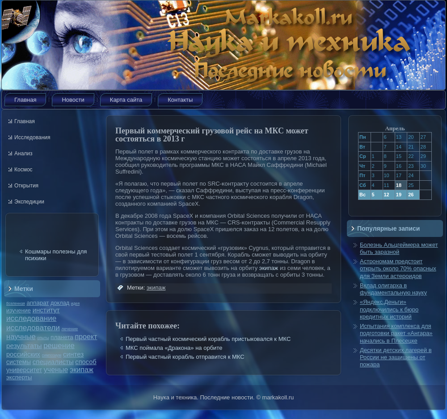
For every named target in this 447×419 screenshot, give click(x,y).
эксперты (19, 377)
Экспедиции (29, 202)
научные (21, 336)
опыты (43, 338)
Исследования (32, 137)
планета (62, 337)
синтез (73, 354)
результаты (24, 345)
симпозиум (51, 355)
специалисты (53, 361)
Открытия (26, 186)
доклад (60, 302)
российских (23, 354)
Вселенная (15, 303)
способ (85, 361)
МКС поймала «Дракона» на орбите (174, 347)
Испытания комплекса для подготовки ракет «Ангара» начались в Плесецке (396, 333)
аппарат (37, 302)
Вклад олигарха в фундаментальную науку (393, 289)
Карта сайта (126, 99)
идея (75, 303)
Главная (25, 99)
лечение (70, 328)
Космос (23, 169)
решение (59, 345)
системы (18, 361)
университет (24, 369)
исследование (31, 318)
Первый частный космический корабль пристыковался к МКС (208, 339)
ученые (56, 369)
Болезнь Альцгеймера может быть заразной (399, 248)
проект (86, 336)
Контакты (180, 99)
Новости (73, 99)
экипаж (81, 369)
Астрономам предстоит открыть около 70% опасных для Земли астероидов (398, 268)
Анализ (23, 153)
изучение (18, 310)
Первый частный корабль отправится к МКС (185, 356)
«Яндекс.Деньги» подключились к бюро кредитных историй (389, 309)
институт (46, 310)
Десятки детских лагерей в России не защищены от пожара (396, 357)
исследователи (33, 327)
